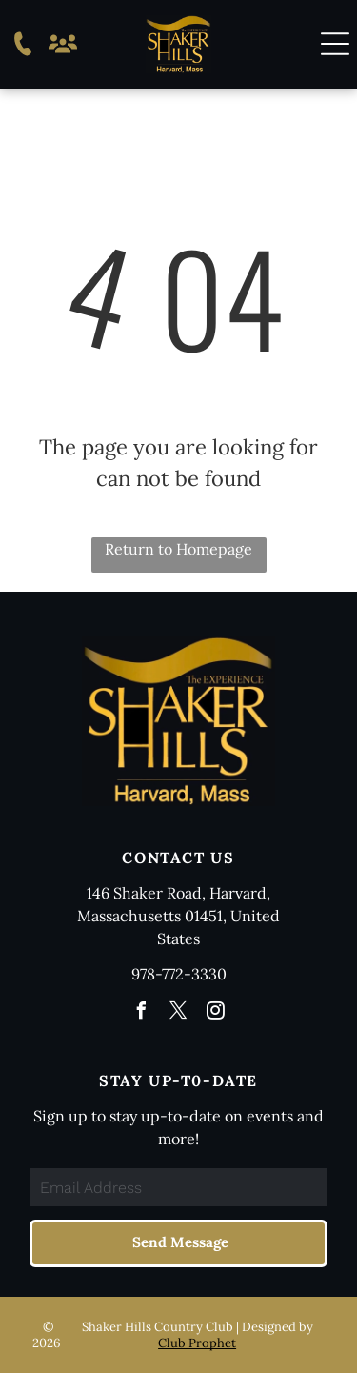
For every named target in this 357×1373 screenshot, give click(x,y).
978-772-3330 (179, 973)
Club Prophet (197, 1343)
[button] (335, 44)
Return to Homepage (178, 548)
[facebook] (142, 1013)
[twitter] (179, 1013)
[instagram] (216, 1013)
